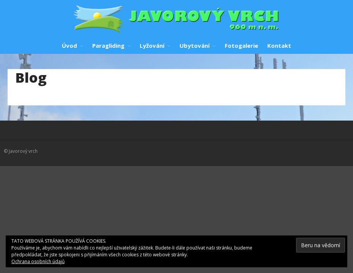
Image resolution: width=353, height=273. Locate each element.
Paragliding (108, 45)
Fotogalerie (241, 45)
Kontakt (279, 45)
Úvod (69, 45)
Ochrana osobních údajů (38, 261)
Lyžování (152, 45)
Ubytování (195, 45)
